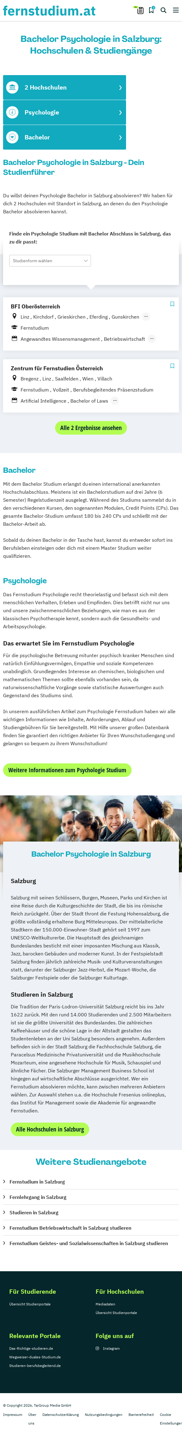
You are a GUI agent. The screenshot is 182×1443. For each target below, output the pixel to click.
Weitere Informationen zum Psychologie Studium (67, 770)
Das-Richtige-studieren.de (31, 1348)
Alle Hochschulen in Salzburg (50, 1129)
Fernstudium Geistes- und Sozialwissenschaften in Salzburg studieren (89, 1243)
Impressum (12, 1414)
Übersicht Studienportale (30, 1304)
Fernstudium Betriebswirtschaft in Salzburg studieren (70, 1228)
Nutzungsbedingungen (103, 1414)
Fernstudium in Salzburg (37, 1182)
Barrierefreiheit (141, 1414)
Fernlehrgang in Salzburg (38, 1197)
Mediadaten (105, 1304)
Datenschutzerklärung (60, 1414)
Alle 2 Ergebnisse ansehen (91, 428)
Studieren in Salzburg (34, 1212)
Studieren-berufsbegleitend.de (35, 1365)
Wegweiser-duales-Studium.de (35, 1357)
